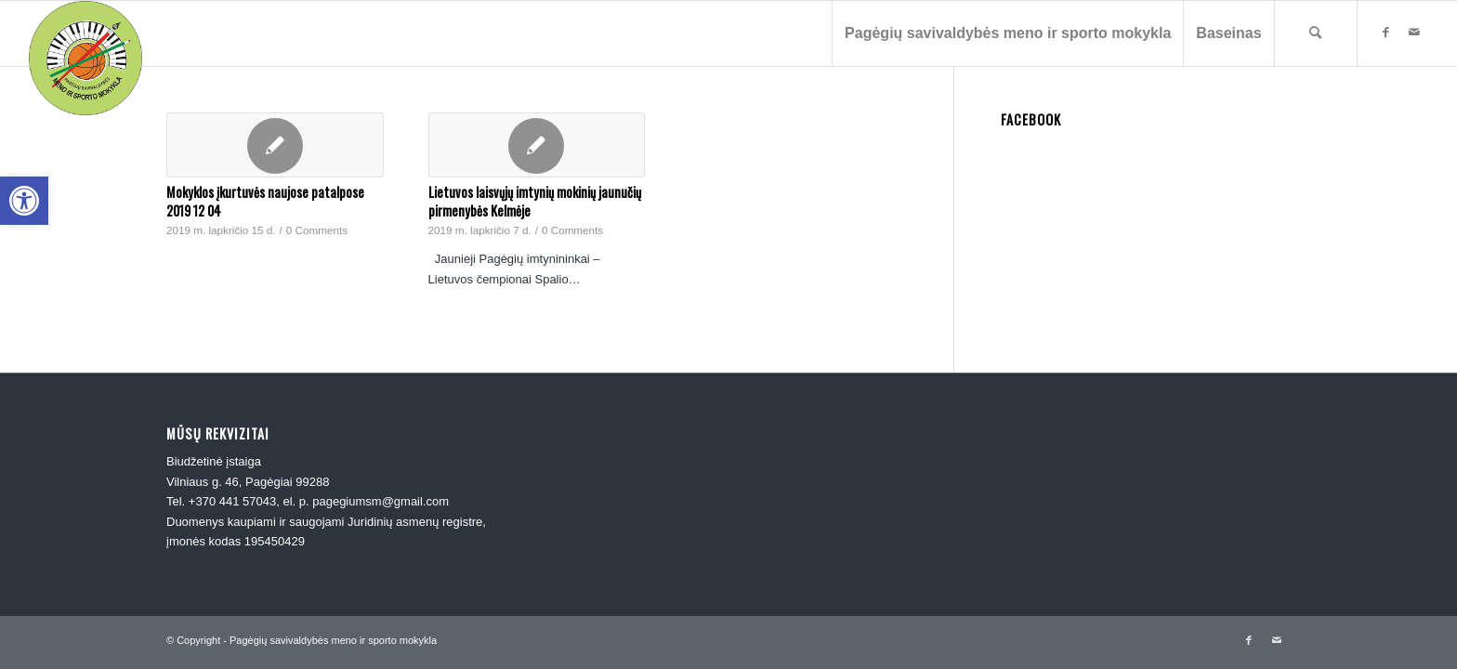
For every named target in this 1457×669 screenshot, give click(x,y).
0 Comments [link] (317, 230)
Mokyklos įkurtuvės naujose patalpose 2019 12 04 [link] (265, 201)
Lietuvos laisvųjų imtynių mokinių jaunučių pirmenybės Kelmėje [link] (534, 201)
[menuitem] (1007, 33)
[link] (24, 201)
